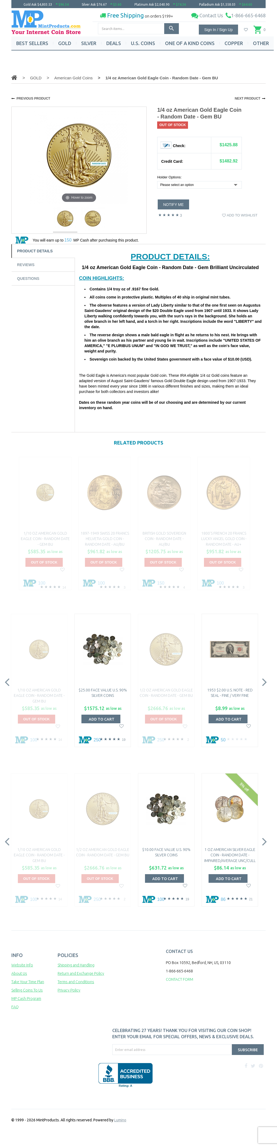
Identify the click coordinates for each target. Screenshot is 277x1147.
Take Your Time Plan (27, 982)
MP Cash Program (26, 998)
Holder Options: (169, 177)
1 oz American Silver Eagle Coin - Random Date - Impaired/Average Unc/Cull (230, 855)
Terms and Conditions (76, 982)
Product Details (35, 251)
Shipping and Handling (76, 965)
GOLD (64, 43)
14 (64, 587)
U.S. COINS (143, 43)
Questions (28, 278)
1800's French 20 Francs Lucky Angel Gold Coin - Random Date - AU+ (223, 539)
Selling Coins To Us (27, 990)
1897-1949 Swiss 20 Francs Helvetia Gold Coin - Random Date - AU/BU (105, 539)
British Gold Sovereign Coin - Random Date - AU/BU (164, 539)
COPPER (234, 43)
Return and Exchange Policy (81, 973)
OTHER (261, 43)
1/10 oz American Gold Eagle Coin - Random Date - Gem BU (45, 539)
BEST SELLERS (32, 43)
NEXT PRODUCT (247, 98)
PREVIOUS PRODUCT (33, 98)
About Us (19, 973)
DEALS (113, 43)
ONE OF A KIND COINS (190, 43)
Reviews (26, 265)
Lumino (120, 1120)
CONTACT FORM (179, 979)
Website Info (22, 965)
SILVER (88, 43)
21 (251, 899)
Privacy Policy (69, 990)
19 (124, 740)
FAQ (15, 1007)
